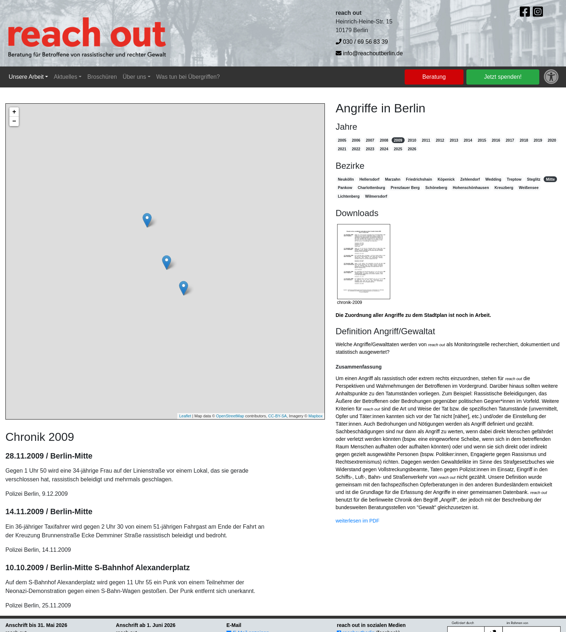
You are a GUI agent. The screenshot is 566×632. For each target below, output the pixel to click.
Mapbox (316, 416)
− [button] (14, 121)
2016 (496, 140)
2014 (468, 140)
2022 (356, 149)
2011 (426, 140)
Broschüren (102, 77)
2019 (538, 140)
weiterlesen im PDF (357, 521)
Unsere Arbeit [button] (26, 77)
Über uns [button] (134, 77)
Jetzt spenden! (503, 77)
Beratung (434, 77)
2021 (342, 149)
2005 (342, 140)
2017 (510, 140)
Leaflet (185, 416)
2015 (482, 140)
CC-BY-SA (277, 416)
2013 (454, 140)
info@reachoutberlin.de (369, 53)
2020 (552, 140)
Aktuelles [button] (65, 77)
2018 (524, 140)
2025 (398, 149)
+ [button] (14, 112)
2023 (370, 149)
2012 (440, 140)
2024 (384, 149)
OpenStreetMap (230, 416)
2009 (398, 140)
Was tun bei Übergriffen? (188, 77)
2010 (412, 140)
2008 (384, 140)
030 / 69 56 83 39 (362, 42)
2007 (370, 140)
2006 (356, 140)
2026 (412, 149)
